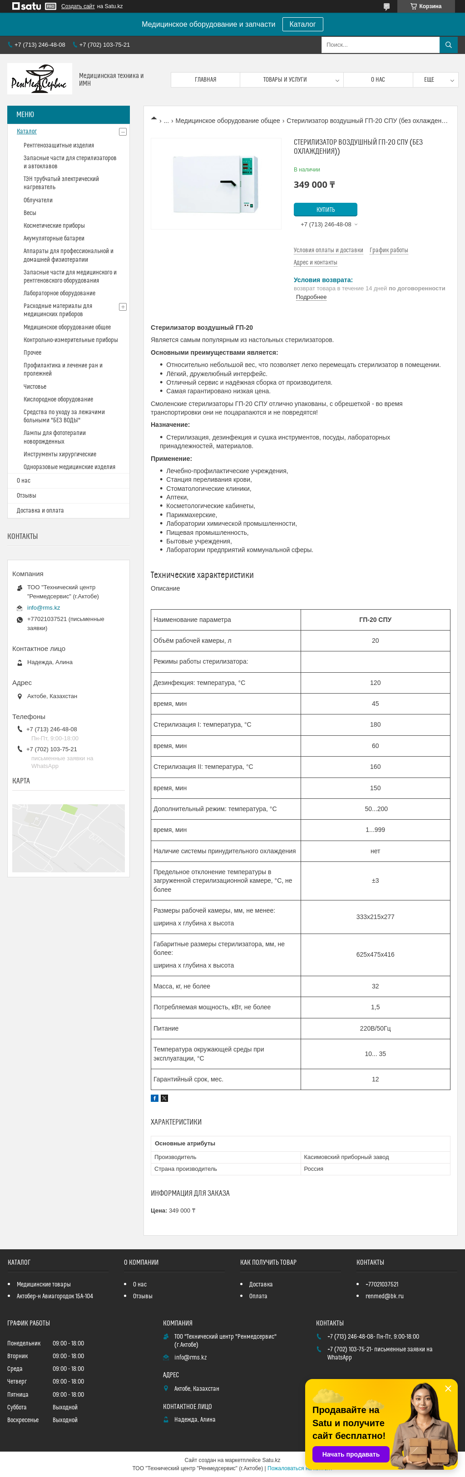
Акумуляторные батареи (54, 238)
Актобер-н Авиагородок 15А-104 (55, 1296)
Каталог (303, 24)
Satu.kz (271, 1460)
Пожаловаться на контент (299, 1468)
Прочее (32, 353)
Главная (206, 79)
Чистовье (35, 387)
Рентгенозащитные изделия (59, 145)
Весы (30, 213)
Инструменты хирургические (60, 454)
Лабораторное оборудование (59, 293)
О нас (378, 79)
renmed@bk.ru (385, 1296)
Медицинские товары (44, 1284)
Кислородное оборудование (58, 399)
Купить (326, 210)
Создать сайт (78, 6)
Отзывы (26, 495)
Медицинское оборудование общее (228, 120)
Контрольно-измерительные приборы (71, 340)
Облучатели (38, 200)
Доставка (261, 1284)
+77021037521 (382, 1284)
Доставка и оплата (40, 510)
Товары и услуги (285, 79)
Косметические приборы (54, 226)
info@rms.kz (43, 607)
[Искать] (449, 45)
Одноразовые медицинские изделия (69, 467)
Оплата (258, 1296)
